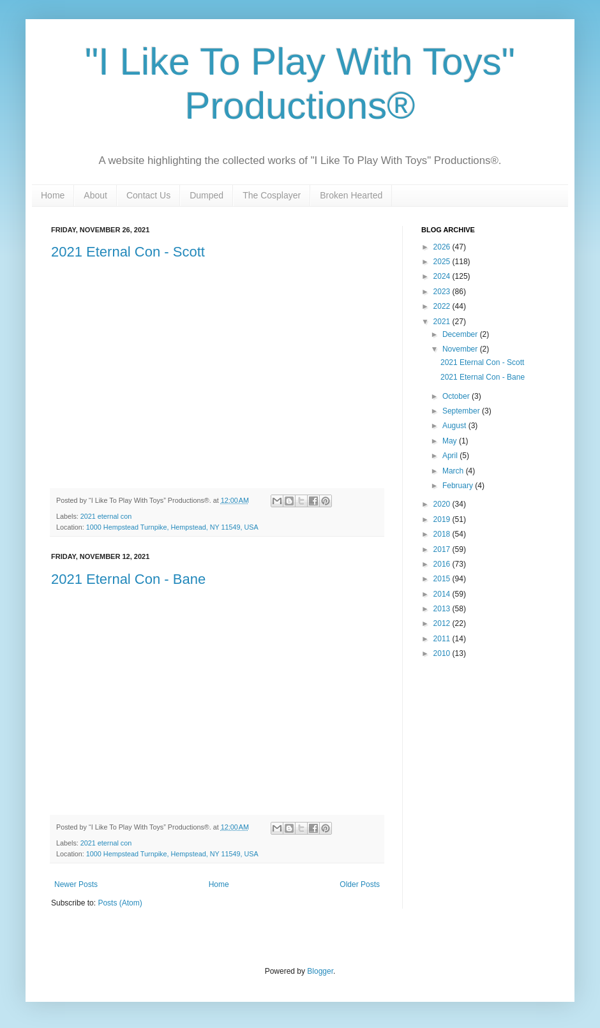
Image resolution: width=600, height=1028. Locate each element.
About (95, 195)
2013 (443, 608)
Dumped (206, 195)
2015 (443, 578)
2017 (443, 549)
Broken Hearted (351, 195)
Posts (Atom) (120, 902)
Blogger (320, 971)
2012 (443, 623)
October (457, 396)
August (455, 425)
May (450, 440)
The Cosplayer (272, 195)
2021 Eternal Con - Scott (128, 252)
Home (52, 195)
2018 (443, 534)
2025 (443, 261)
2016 (443, 564)
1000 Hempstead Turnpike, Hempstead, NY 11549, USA (172, 527)
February (458, 485)
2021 (443, 321)
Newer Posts (76, 884)
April (451, 455)
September (462, 410)
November (461, 349)
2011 (443, 638)
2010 (443, 653)
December (461, 334)
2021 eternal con (105, 516)
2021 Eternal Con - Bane (128, 579)
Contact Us (148, 195)
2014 (443, 594)
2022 (443, 306)
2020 (443, 504)
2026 (443, 246)
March (454, 470)
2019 (443, 519)
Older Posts (360, 884)
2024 (443, 276)
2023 (443, 291)
